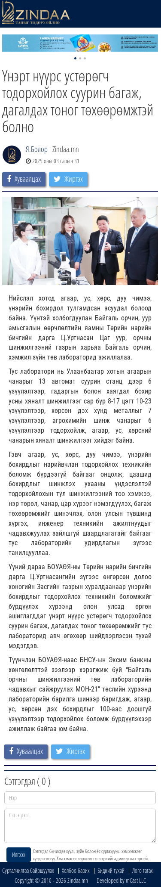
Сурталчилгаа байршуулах (28, 870)
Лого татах (142, 870)
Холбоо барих (76, 870)
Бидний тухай (111, 870)
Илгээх (18, 854)
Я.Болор (37, 149)
